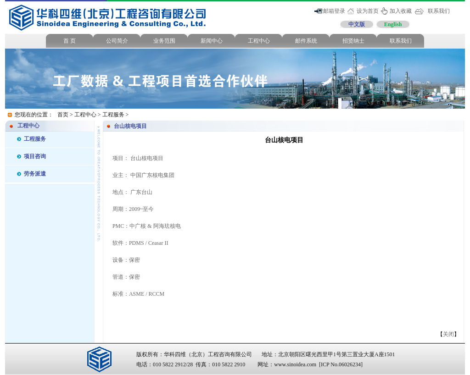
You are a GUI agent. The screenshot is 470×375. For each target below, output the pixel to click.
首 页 (69, 41)
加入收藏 (401, 11)
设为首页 (368, 11)
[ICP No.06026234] (341, 364)
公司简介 (117, 41)
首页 (62, 114)
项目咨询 (35, 156)
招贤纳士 (353, 41)
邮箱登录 (334, 11)
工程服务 (113, 114)
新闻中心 (212, 41)
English (393, 24)
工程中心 (259, 41)
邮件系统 (306, 41)
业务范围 (164, 41)
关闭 (448, 334)
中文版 (356, 24)
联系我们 (439, 11)
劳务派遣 (35, 174)
